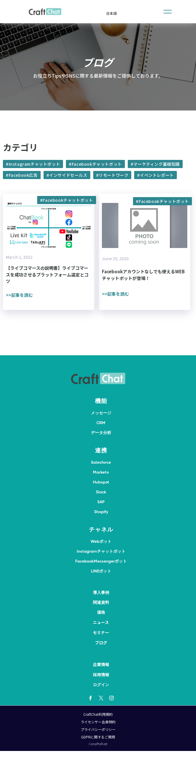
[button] (167, 11)
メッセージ (101, 413)
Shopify (101, 511)
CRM (100, 422)
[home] (45, 11)
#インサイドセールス (66, 175)
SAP (101, 501)
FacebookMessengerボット (101, 561)
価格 (101, 612)
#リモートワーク (112, 175)
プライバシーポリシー (98, 729)
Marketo (101, 472)
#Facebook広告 (22, 175)
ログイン (101, 684)
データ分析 (101, 432)
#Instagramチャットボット (33, 164)
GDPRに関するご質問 (98, 736)
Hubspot (101, 482)
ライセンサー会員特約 (98, 721)
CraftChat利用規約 (98, 714)
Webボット (101, 541)
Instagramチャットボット (101, 551)
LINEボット (101, 571)
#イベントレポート (155, 175)
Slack (101, 492)
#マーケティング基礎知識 (155, 164)
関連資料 (101, 602)
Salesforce (101, 462)
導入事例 (101, 592)
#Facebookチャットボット (95, 164)
